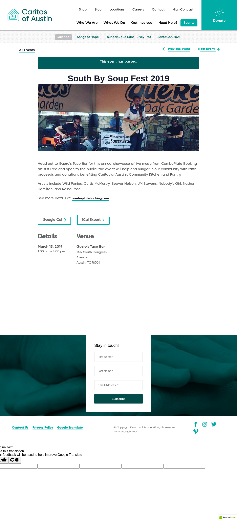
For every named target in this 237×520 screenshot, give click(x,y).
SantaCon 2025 (168, 37)
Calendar (63, 37)
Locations (117, 9)
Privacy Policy (43, 427)
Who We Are (87, 23)
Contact (158, 9)
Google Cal (54, 220)
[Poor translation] (14, 460)
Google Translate (70, 427)
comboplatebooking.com (90, 198)
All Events (27, 50)
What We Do (114, 23)
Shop (83, 9)
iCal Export (93, 220)
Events (189, 23)
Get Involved (141, 23)
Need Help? (167, 23)
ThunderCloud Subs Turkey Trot (128, 37)
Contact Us (20, 427)
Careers (138, 9)
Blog (98, 9)
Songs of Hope (88, 37)
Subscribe (118, 398)
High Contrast (183, 9)
